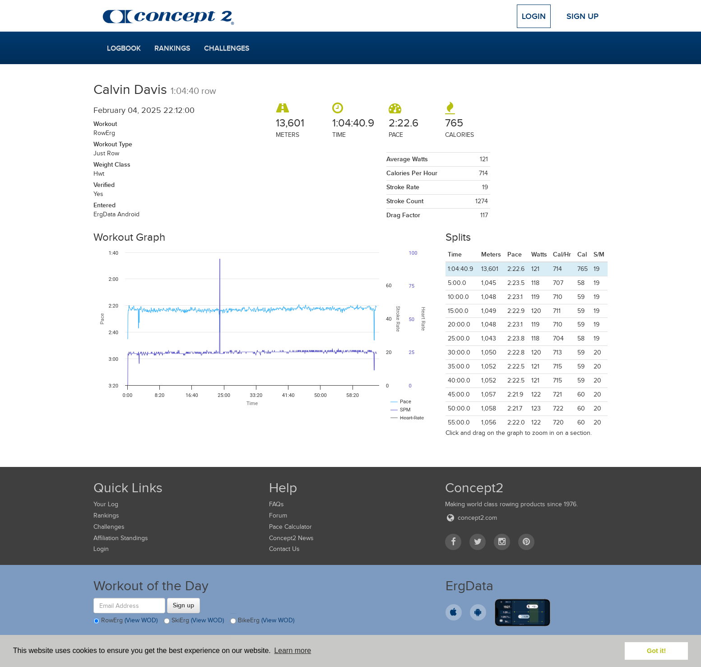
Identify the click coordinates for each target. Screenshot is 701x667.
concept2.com (471, 517)
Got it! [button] (656, 650)
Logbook (124, 48)
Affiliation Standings (120, 538)
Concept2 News (291, 538)
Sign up (183, 605)
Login (534, 16)
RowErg (125, 621)
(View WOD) (141, 620)
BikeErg (262, 621)
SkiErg (194, 621)
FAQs (276, 504)
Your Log (105, 504)
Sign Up (582, 16)
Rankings (172, 48)
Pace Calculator (290, 526)
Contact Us (284, 549)
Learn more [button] (292, 650)
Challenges (227, 48)
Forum (278, 515)
